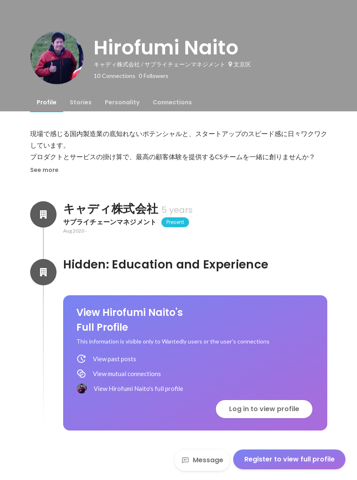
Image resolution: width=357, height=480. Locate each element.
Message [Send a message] (202, 460)
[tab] (46, 102)
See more (44, 170)
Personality (122, 102)
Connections (172, 102)
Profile (47, 102)
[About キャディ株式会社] (43, 214)
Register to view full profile (289, 459)
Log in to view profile (264, 409)
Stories (81, 102)
